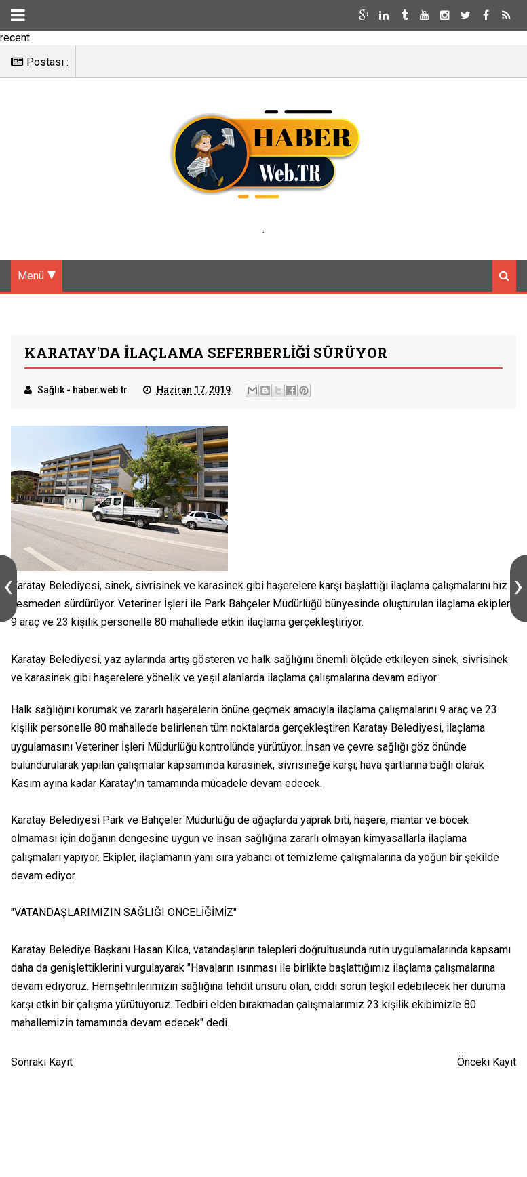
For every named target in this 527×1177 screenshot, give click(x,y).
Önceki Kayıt (486, 1062)
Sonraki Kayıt (42, 1062)
